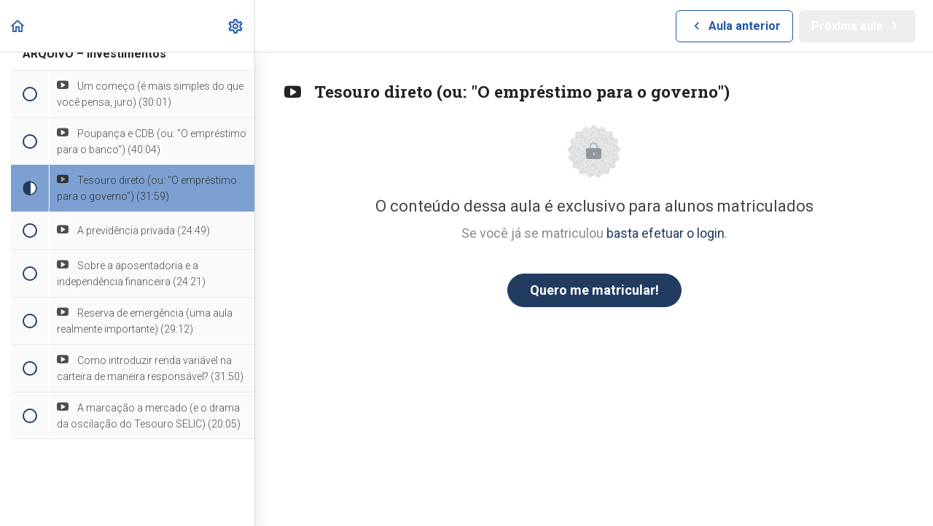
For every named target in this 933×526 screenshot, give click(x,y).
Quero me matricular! (594, 290)
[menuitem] (236, 26)
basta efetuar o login (665, 233)
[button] (18, 26)
